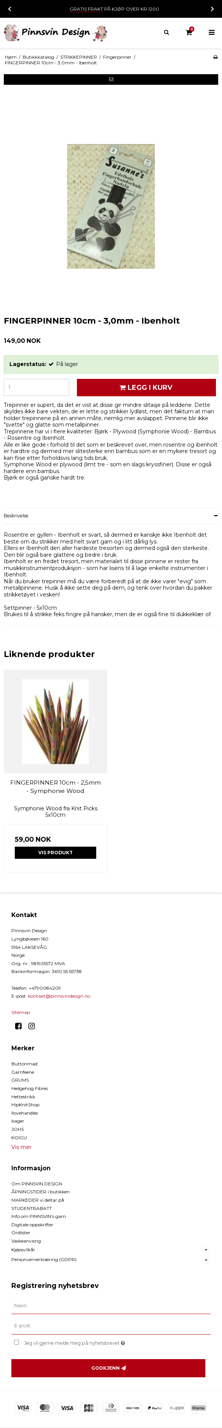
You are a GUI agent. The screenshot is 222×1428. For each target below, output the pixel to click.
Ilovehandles (24, 1113)
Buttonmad (24, 1064)
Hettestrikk (23, 1096)
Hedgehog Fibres (29, 1088)
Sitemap (20, 1012)
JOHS (17, 1129)
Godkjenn (105, 1368)
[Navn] (111, 1305)
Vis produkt (55, 852)
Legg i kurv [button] (144, 387)
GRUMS (20, 1080)
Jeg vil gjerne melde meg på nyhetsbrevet (93, 1341)
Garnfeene (22, 1072)
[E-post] (111, 1325)
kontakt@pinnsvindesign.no (59, 996)
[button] (111, 79)
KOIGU (19, 1137)
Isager (17, 1121)
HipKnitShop (25, 1104)
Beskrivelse (16, 516)
